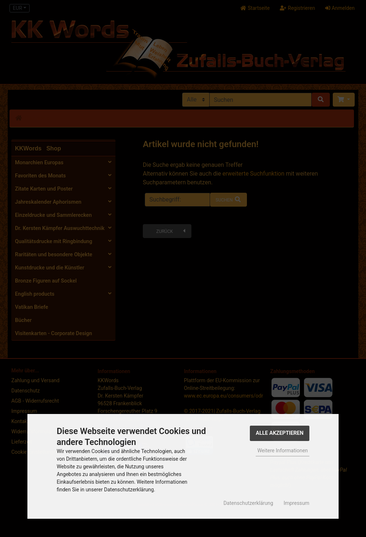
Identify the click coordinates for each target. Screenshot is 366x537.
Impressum (296, 503)
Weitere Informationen (282, 450)
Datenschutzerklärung (248, 503)
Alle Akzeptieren (280, 433)
